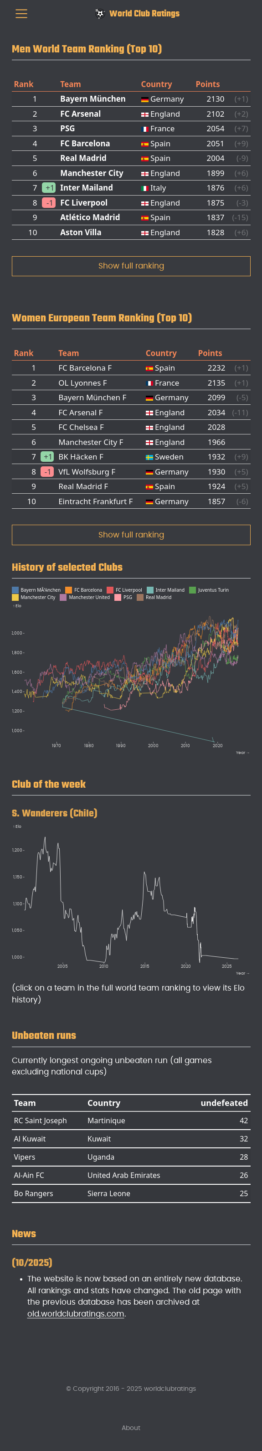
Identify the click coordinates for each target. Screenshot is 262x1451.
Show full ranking (131, 266)
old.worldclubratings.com (75, 1314)
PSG (67, 128)
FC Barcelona (85, 143)
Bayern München (93, 98)
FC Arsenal (80, 113)
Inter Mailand (86, 187)
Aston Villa (80, 232)
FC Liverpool (84, 202)
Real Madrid (83, 158)
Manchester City (91, 173)
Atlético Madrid (90, 217)
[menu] (21, 13)
